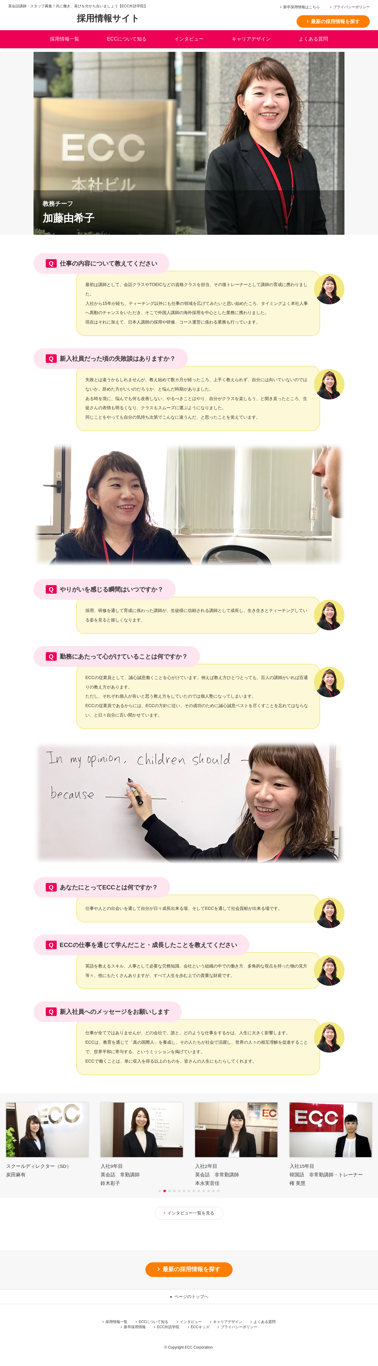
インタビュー (191, 1322)
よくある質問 (313, 42)
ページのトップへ (191, 1297)
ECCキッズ (200, 1327)
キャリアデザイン (251, 42)
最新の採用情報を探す (337, 21)
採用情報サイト (110, 20)
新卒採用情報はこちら (303, 7)
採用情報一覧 (116, 1322)
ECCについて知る (153, 1322)
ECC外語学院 (168, 1327)
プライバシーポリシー (353, 7)
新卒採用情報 (135, 1327)
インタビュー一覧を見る (190, 1212)
